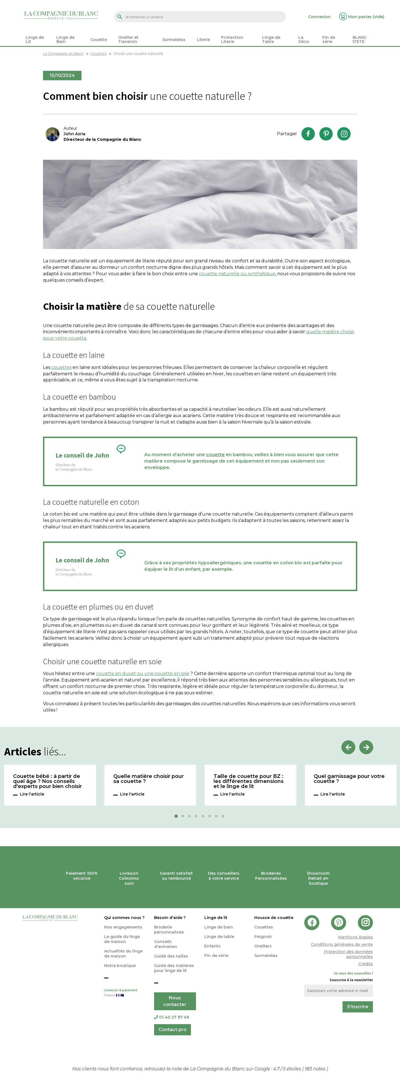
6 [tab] (211, 817)
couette (215, 454)
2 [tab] (184, 817)
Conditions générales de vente (342, 944)
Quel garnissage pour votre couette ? (349, 779)
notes (316, 1069)
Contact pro (172, 1029)
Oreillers (263, 946)
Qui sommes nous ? (124, 917)
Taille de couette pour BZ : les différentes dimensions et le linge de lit (249, 781)
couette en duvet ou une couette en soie (142, 673)
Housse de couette (273, 917)
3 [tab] (191, 817)
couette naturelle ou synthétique (237, 273)
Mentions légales (355, 937)
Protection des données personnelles (348, 954)
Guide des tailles (171, 956)
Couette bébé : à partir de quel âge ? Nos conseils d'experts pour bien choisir (47, 781)
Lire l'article (32, 794)
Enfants (212, 946)
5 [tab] (204, 817)
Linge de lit (215, 917)
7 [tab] (218, 817)
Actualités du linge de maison (123, 954)
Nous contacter (174, 1001)
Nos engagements (123, 927)
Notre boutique (120, 965)
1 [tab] (177, 817)
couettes (61, 367)
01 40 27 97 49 (171, 1017)
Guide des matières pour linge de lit (174, 968)
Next (366, 747)
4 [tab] (198, 817)
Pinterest (326, 134)
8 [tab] (224, 817)
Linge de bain (218, 927)
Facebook (308, 134)
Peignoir (263, 936)
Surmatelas (265, 955)
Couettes (263, 927)
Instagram (344, 134)
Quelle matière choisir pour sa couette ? (148, 779)
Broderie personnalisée (169, 930)
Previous (348, 747)
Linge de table (219, 936)
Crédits (365, 963)
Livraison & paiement (125, 993)
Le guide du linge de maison (122, 939)
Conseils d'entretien (165, 944)
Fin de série (216, 955)
